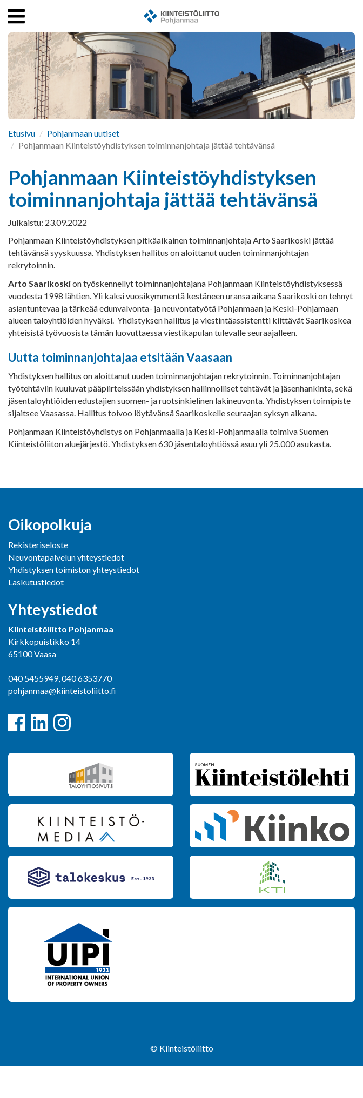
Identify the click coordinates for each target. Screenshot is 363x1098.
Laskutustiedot (36, 582)
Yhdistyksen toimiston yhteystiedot (73, 569)
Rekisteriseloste (38, 545)
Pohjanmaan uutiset (83, 133)
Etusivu (21, 133)
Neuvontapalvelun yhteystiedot (66, 557)
